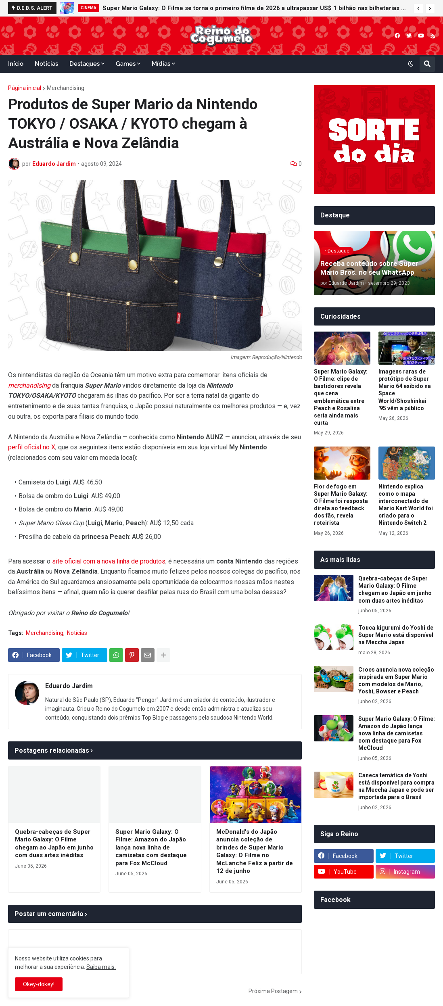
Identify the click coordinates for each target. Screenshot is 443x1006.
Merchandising (65, 88)
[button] (418, 8)
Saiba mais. (101, 967)
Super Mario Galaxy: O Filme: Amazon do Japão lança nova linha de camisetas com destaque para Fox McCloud (151, 847)
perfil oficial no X (31, 447)
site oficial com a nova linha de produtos (108, 561)
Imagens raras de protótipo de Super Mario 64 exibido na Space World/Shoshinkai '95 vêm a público (404, 389)
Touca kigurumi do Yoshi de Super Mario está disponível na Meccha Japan (395, 634)
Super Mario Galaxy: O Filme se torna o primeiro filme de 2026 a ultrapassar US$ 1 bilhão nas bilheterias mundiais (256, 8)
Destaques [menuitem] (84, 63)
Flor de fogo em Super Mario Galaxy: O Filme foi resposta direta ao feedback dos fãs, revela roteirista (341, 504)
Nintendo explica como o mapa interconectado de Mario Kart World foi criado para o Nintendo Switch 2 (405, 504)
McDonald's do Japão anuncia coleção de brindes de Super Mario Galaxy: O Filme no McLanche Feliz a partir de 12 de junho (254, 851)
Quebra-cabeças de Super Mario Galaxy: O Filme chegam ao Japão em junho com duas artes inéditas (54, 843)
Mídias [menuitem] (161, 63)
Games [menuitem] (126, 63)
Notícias (77, 633)
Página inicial (24, 88)
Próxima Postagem (273, 991)
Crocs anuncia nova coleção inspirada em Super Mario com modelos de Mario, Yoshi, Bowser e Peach (396, 680)
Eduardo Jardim (69, 686)
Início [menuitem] (15, 63)
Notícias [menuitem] (46, 63)
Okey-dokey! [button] (38, 984)
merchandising (29, 385)
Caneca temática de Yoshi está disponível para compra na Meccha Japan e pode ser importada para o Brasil (396, 786)
